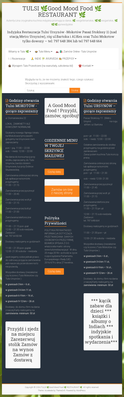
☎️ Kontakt (84, 65)
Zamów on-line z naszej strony (62, 191)
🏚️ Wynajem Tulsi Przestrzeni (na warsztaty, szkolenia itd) (40, 65)
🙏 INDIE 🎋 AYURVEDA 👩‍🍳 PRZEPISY (52, 58)
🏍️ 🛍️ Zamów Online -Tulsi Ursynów (76, 51)
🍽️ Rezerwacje (16, 58)
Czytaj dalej (54, 171)
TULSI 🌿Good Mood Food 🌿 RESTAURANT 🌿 (62, 11)
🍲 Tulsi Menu (42, 51)
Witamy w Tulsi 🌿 (18, 51)
